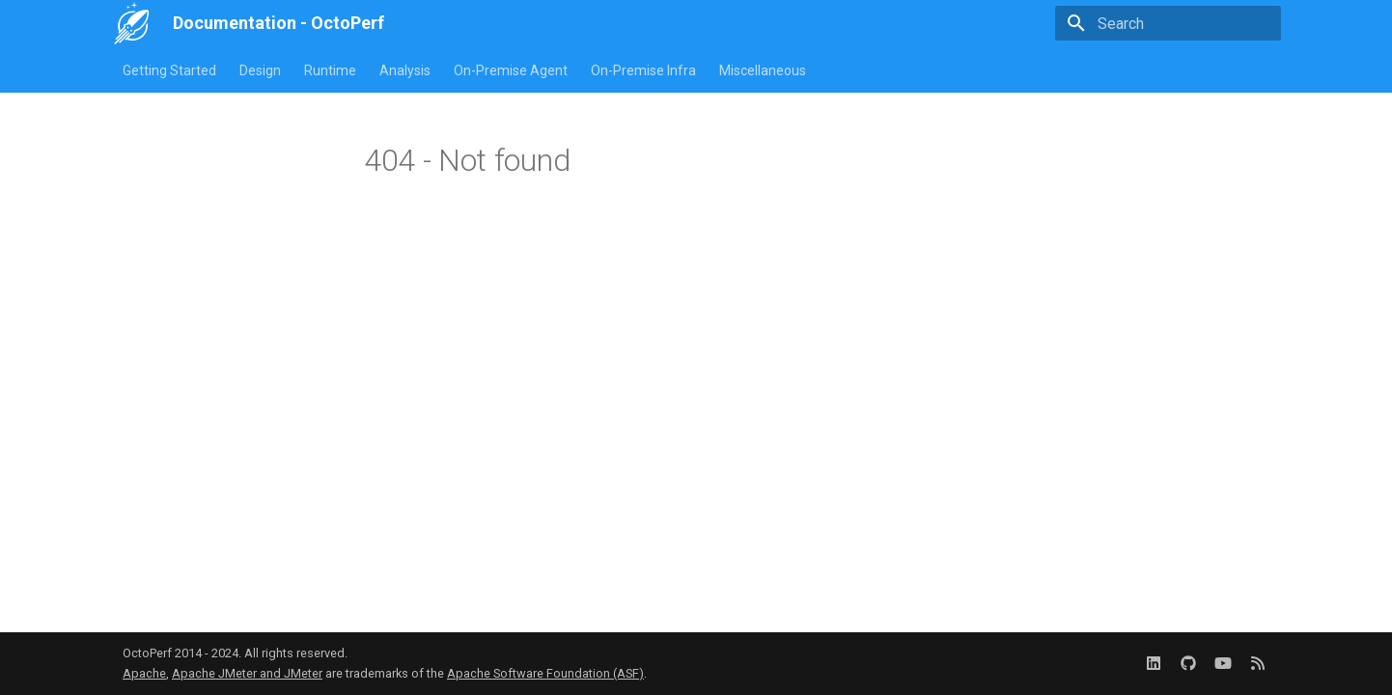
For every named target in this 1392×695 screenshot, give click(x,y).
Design (260, 70)
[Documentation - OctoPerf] (132, 23)
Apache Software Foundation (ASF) (545, 673)
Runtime (330, 70)
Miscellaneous (762, 70)
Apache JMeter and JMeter (247, 673)
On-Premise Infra (643, 70)
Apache (144, 673)
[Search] (1168, 23)
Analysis (405, 70)
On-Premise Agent (511, 70)
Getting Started (169, 70)
